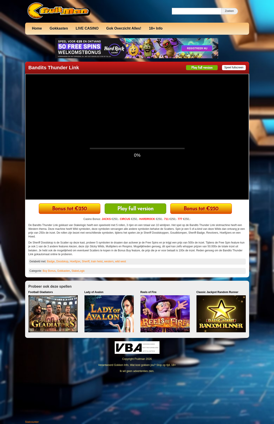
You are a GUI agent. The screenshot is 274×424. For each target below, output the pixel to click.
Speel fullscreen (233, 67)
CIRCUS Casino (201, 209)
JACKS (106, 219)
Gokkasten (59, 28)
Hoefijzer (75, 261)
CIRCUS (125, 219)
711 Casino (69, 209)
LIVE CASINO (87, 28)
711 (166, 219)
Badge (51, 261)
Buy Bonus (49, 270)
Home (37, 28)
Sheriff (85, 261)
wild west (120, 261)
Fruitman (139, 359)
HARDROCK (147, 219)
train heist (97, 261)
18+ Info (156, 28)
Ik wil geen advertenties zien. (137, 371)
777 (180, 219)
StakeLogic (78, 270)
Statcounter (32, 422)
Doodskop (62, 261)
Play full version (201, 68)
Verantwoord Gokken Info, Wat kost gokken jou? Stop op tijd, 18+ (137, 365)
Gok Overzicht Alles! (123, 28)
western (109, 261)
